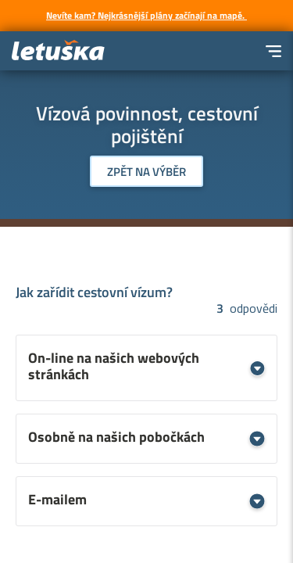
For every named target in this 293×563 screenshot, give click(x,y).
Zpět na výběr (146, 172)
